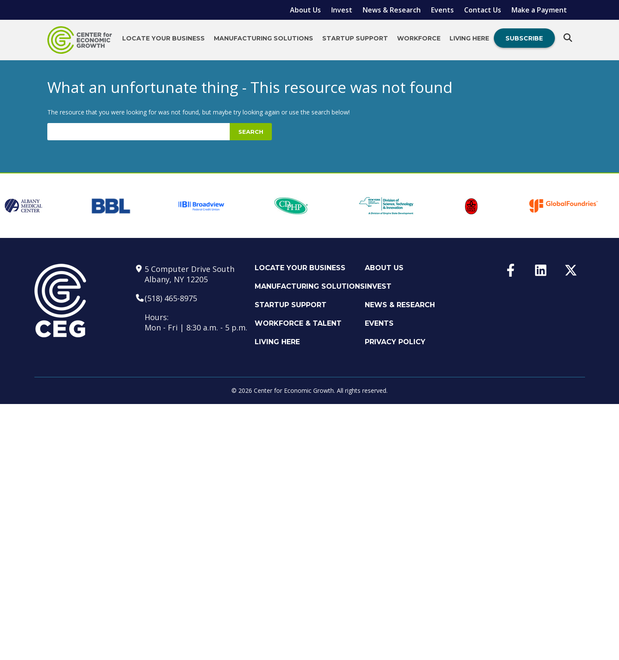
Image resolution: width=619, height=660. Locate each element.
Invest (341, 10)
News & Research (392, 10)
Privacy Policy (395, 342)
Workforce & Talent (298, 323)
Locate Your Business (163, 38)
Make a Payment (539, 10)
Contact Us (482, 10)
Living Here (469, 38)
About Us (305, 10)
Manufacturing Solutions (263, 38)
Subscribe (524, 38)
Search (250, 131)
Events (442, 10)
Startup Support (355, 38)
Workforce (418, 38)
